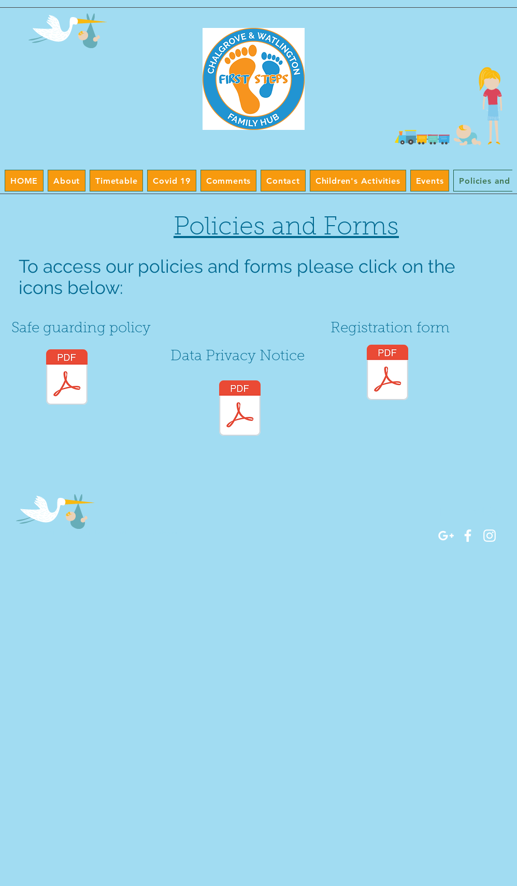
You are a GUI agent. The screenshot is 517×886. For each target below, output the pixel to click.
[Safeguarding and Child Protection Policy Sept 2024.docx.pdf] (67, 378)
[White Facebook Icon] (467, 535)
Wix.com (179, 532)
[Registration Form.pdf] (387, 373)
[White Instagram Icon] (489, 535)
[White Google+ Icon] (446, 535)
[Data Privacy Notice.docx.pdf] (240, 409)
